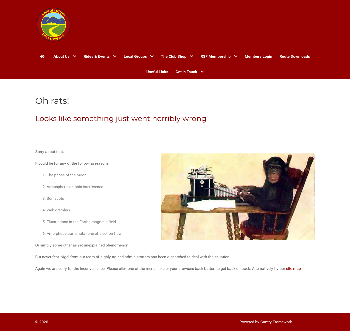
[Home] (43, 56)
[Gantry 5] (53, 24)
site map (293, 268)
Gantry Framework (276, 322)
